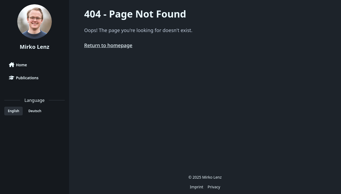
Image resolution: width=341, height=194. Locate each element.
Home (18, 64)
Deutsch (34, 111)
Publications (24, 77)
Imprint (196, 186)
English (13, 111)
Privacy (213, 186)
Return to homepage (108, 45)
